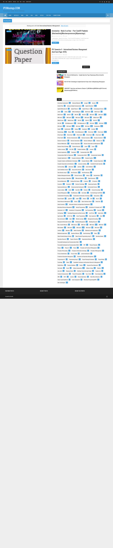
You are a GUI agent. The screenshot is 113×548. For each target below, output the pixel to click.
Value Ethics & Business (89, 521)
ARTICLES (14, 1)
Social (95, 490)
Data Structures (88, 246)
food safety (98, 301)
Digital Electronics (88, 264)
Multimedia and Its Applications (91, 403)
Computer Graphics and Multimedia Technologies (95, 214)
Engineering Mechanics (89, 281)
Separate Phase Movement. (97, 487)
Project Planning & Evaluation (91, 472)
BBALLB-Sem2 (98, 107)
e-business (100, 269)
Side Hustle (87, 490)
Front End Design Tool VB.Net (91, 304)
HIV (85, 319)
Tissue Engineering (89, 513)
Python (86, 478)
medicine (96, 397)
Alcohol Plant (95, 70)
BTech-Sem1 (87, 142)
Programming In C (88, 466)
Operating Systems (89, 420)
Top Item (48, 15)
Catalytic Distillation (97, 188)
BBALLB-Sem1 (88, 107)
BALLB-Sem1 (87, 90)
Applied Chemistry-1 (89, 75)
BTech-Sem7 (87, 151)
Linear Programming (89, 362)
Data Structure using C (89, 243)
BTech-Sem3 (87, 145)
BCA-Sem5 (96, 125)
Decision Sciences (89, 252)
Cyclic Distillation (96, 235)
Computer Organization (89, 220)
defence (98, 252)
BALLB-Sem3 (87, 93)
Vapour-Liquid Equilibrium (90, 524)
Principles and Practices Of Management (93, 443)
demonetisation (88, 255)
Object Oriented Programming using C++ (93, 417)
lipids (86, 368)
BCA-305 (103, 113)
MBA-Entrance (88, 385)
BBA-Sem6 (9, 49)
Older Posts (77, 66)
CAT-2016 (87, 188)
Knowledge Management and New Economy (93, 353)
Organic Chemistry (88, 426)
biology (86, 133)
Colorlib (11, 545)
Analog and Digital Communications (92, 72)
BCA (3, 1)
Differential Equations (89, 261)
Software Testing (88, 495)
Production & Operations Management (92, 461)
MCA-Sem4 (97, 394)
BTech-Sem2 (97, 142)
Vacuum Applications (89, 519)
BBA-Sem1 (87, 99)
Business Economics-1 (89, 159)
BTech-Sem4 (97, 145)
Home (10, 15)
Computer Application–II (90, 206)
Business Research (89, 183)
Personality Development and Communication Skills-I (95, 432)
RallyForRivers (88, 484)
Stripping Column (96, 498)
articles (9, 31)
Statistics (98, 495)
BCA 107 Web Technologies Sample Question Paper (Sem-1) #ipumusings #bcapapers (99, 41)
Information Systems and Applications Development (95, 330)
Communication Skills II (90, 200)
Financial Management (89, 298)
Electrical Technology (98, 275)
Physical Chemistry (95, 437)
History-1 (101, 316)
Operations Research (89, 423)
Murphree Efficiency (89, 408)
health (94, 316)
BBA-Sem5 (87, 104)
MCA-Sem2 (87, 394)
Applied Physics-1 (88, 81)
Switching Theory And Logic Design (92, 501)
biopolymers (94, 133)
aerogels (98, 67)
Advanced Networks (89, 67)
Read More (35, 43)
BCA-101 (96, 110)
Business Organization (89, 174)
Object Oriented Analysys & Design (92, 414)
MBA (20, 1)
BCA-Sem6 (87, 128)
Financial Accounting (89, 296)
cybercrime (98, 232)
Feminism (95, 293)
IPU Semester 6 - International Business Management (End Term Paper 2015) (54, 50)
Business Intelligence (89, 168)
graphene (87, 316)
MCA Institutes (88, 391)
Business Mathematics (89, 171)
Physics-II (94, 440)
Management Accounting (90, 371)
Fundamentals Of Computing (90, 307)
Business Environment (89, 165)
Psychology (97, 475)
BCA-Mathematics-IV (89, 119)
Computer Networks (89, 217)
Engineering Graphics (89, 278)
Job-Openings (87, 351)
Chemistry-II (87, 194)
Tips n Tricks (101, 510)
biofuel (86, 130)
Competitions (28, 1)
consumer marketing (89, 226)
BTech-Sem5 (87, 148)
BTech (24, 1)
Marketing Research (89, 380)
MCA (6, 1)
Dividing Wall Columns (89, 269)
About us (10, 1)
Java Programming (89, 348)
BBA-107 (96, 93)
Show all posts (60, 26)
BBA (18, 1)
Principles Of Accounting (90, 446)
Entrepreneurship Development (91, 284)
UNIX (98, 513)
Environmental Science (89, 287)
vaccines (93, 516)
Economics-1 (87, 275)
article (100, 84)
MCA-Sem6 (87, 397)
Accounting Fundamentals (90, 64)
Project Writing (88, 475)
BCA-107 (86, 113)
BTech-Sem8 (97, 151)
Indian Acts (87, 327)
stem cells (87, 498)
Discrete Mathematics (89, 267)
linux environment (94, 365)
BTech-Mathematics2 (96, 139)
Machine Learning (95, 368)
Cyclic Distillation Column (90, 238)
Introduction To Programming (91, 345)
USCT (86, 516)
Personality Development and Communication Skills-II (96, 435)
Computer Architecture (89, 209)
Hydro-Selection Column (97, 324)
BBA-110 (86, 96)
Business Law (100, 168)
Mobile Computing (96, 400)
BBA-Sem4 (96, 101)
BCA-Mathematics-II (89, 116)
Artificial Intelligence (97, 87)
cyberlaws (87, 235)
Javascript (99, 348)
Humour (86, 324)
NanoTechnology (100, 408)
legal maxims (87, 359)
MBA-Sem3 (96, 388)
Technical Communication (90, 507)
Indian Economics (97, 327)
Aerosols (86, 70)
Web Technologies (88, 533)
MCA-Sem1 (97, 391)
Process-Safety (101, 455)
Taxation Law (87, 504)
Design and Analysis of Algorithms (92, 258)
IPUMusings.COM (11, 8)
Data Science (101, 240)
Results (86, 487)
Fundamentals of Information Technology (93, 310)
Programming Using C (89, 469)
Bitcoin (86, 139)
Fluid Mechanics (88, 301)
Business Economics (89, 156)
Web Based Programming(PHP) (91, 530)
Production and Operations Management (93, 464)
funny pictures (88, 313)
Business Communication (90, 154)
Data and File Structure (89, 240)
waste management (89, 527)
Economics (97, 272)
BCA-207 (95, 113)
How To (92, 319)
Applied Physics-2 (100, 81)
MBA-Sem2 (87, 388)
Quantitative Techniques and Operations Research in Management (95, 481)
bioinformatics (95, 130)
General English (98, 313)
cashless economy (96, 185)
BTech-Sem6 (97, 148)
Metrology (87, 400)
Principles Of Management (90, 452)
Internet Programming (89, 336)
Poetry (102, 440)
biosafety (87, 136)
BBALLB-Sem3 (88, 110)
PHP (86, 437)
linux (86, 365)
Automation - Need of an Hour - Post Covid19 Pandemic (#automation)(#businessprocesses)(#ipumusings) (51, 32)
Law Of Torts (87, 356)
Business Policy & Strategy (90, 180)
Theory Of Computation (89, 510)
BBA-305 (94, 96)
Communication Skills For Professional (93, 197)
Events (97, 290)
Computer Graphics (89, 212)
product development (89, 458)
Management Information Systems (92, 374)
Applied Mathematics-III (89, 78)
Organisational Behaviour (90, 429)
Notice (86, 411)
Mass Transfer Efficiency (90, 382)
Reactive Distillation (99, 484)
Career (86, 185)
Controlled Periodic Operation (91, 229)
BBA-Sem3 (87, 101)
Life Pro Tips (97, 359)
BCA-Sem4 (87, 125)
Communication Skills (98, 194)
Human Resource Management (91, 322)
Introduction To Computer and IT (91, 339)
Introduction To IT (88, 342)
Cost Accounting (88, 232)
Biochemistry (97, 128)
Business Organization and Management (93, 177)
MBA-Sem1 (97, 385)
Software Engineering (89, 492)
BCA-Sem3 (96, 122)
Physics (86, 440)
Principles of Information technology (92, 449)
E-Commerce (87, 272)
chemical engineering (97, 191)
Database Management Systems (91, 249)
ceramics (87, 191)
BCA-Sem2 (87, 122)
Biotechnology (96, 136)
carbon (98, 183)
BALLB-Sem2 (97, 90)
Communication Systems (90, 203)
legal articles (96, 356)
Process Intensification (89, 455)
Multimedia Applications (90, 406)
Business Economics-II (89, 162)
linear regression (101, 362)
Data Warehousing (99, 246)
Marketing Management (89, 377)
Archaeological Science (90, 84)
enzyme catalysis (88, 290)
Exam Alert (87, 293)
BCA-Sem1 (99, 119)
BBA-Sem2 (96, 99)
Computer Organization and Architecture (93, 223)
